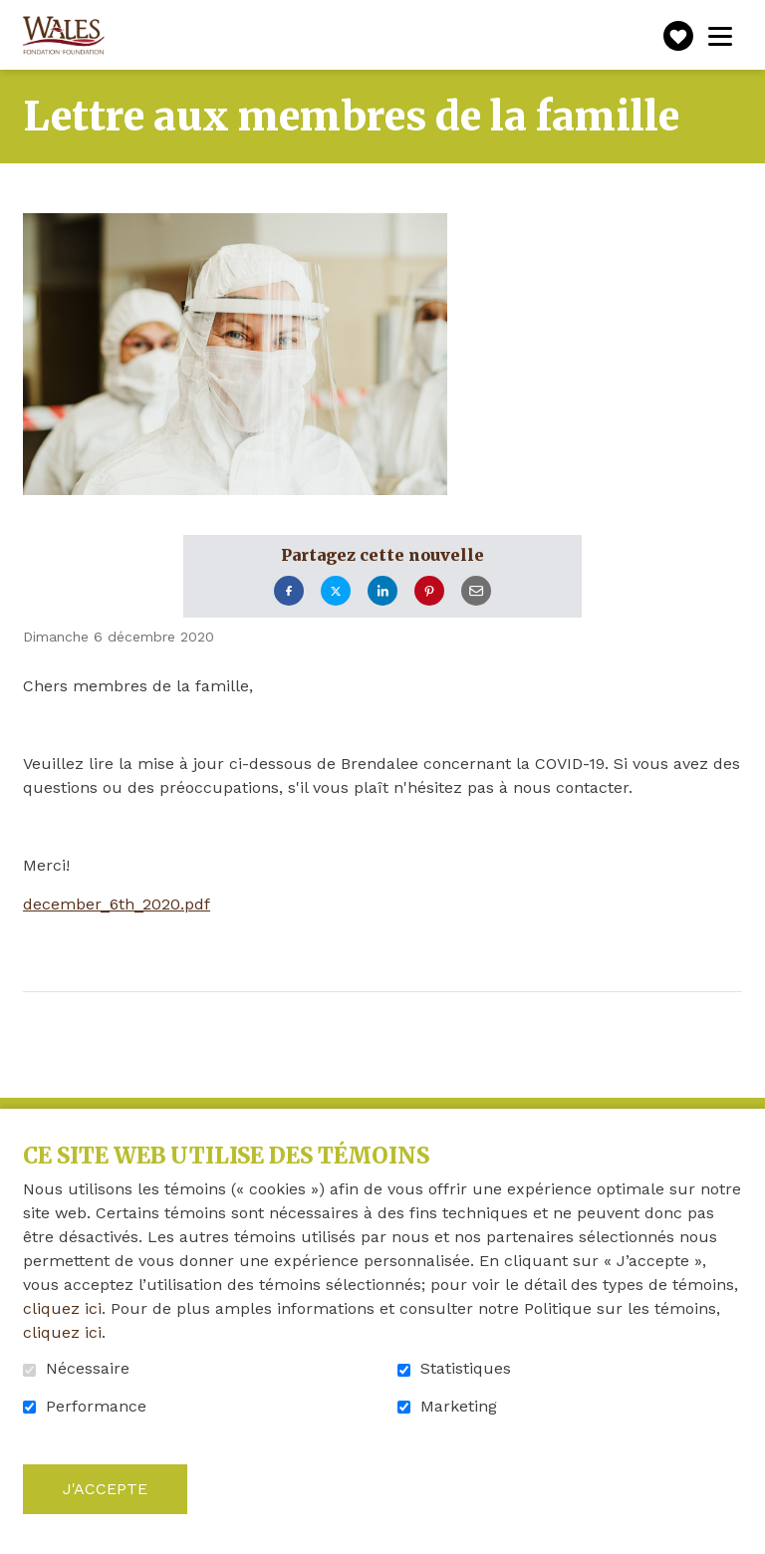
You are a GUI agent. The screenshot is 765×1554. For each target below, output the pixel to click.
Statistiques (465, 1369)
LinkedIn (382, 591)
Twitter (336, 591)
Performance (96, 1407)
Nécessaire (87, 1369)
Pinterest (429, 591)
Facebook (289, 591)
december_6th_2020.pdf (116, 904)
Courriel (476, 591)
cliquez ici (62, 1308)
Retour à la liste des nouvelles (216, 1019)
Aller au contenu (15, 15)
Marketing (458, 1407)
